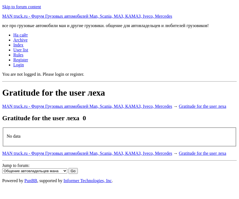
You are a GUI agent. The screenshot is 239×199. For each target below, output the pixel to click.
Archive (20, 40)
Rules (18, 55)
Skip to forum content (21, 6)
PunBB (30, 180)
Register (20, 59)
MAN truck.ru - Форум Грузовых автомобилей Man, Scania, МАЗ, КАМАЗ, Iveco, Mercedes (87, 16)
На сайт (20, 35)
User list (20, 50)
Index (18, 45)
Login (18, 64)
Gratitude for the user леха (202, 106)
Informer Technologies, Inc (87, 180)
